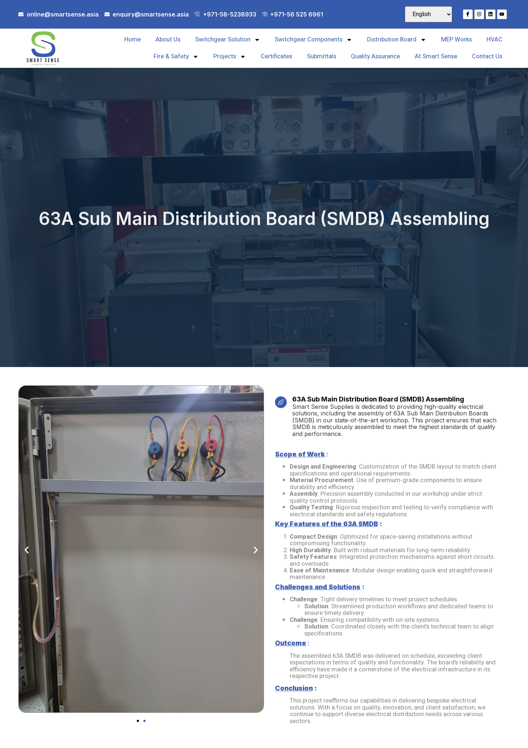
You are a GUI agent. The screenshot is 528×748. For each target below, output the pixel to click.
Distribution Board (396, 40)
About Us (167, 39)
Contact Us (487, 56)
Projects (229, 56)
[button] (26, 549)
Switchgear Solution (227, 40)
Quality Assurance (375, 56)
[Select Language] (428, 14)
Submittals (321, 56)
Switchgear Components (313, 40)
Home (132, 39)
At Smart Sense (436, 56)
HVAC (494, 39)
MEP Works (456, 39)
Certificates (276, 56)
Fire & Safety (176, 56)
